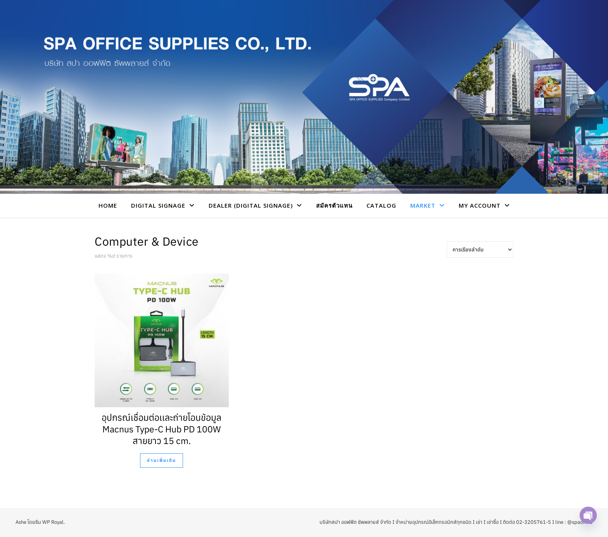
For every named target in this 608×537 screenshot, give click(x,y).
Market (422, 205)
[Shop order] (480, 249)
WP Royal (53, 522)
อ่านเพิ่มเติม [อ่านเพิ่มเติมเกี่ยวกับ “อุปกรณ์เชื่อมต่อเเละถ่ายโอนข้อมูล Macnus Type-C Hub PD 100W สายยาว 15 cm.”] (161, 460)
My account (480, 205)
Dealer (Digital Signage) (251, 205)
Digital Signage (158, 205)
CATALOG (381, 205)
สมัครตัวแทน (334, 205)
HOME (107, 205)
